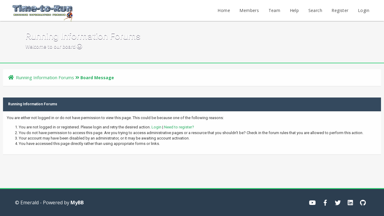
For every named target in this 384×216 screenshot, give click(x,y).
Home (224, 10)
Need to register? (179, 127)
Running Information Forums (45, 77)
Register (340, 10)
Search (315, 10)
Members (249, 10)
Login (363, 10)
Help (294, 10)
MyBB (77, 202)
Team (274, 10)
